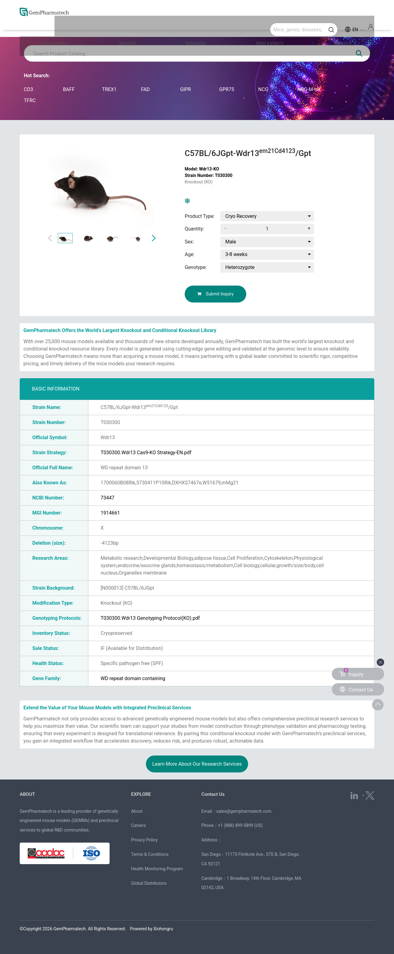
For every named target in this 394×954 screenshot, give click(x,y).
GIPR (185, 89)
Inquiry (352, 672)
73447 (108, 498)
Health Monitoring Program (157, 868)
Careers (138, 825)
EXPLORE (141, 794)
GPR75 (226, 89)
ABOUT (28, 794)
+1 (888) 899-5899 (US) (240, 825)
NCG (263, 89)
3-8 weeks (236, 255)
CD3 (28, 89)
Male (230, 242)
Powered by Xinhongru (151, 928)
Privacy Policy (144, 839)
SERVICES (134, 28)
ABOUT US (331, 28)
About (137, 810)
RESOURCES (197, 28)
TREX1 (109, 89)
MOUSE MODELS (68, 28)
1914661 (110, 513)
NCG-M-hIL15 (310, 89)
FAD (145, 89)
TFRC (30, 100)
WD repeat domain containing (133, 678)
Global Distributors (149, 882)
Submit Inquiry (215, 293)
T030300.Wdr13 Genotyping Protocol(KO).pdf (150, 618)
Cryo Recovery (241, 216)
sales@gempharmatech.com (243, 810)
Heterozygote (240, 267)
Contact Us (213, 794)
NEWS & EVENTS (264, 28)
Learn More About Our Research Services (197, 764)
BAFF (68, 89)
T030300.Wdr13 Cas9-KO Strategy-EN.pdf (146, 452)
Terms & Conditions (150, 854)
